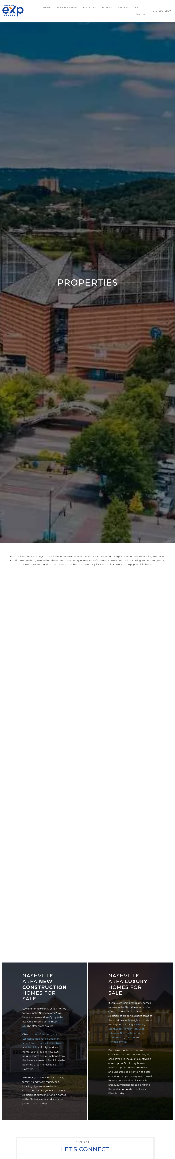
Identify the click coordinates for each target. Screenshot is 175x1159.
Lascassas (28, 1038)
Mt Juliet (139, 1028)
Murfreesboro (43, 1034)
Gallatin (130, 1037)
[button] (67, 7)
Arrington (139, 1033)
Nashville (44, 1043)
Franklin (32, 1047)
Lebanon (54, 1038)
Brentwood (57, 1043)
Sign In (140, 14)
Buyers (107, 7)
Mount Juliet (29, 1043)
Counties (89, 7)
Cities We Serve (66, 7)
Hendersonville (117, 1041)
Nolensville (41, 1038)
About (139, 7)
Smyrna (57, 1034)
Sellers (123, 7)
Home (47, 7)
